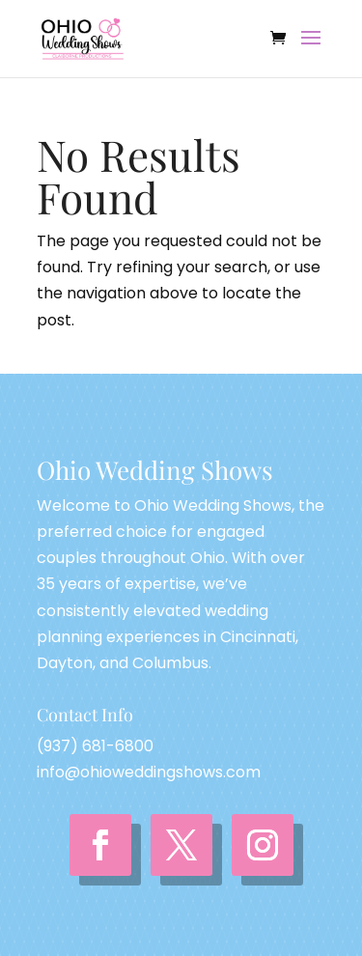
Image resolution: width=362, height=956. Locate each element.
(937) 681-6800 (95, 746)
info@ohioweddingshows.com (149, 772)
